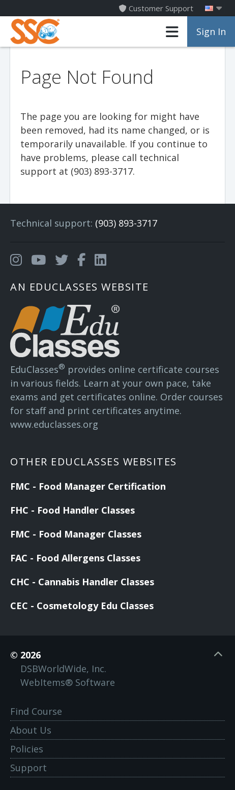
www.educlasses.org (54, 424)
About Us (30, 730)
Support (28, 768)
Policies (26, 749)
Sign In (211, 31)
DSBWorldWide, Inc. (63, 668)
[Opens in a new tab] (16, 260)
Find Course (36, 711)
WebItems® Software (67, 682)
